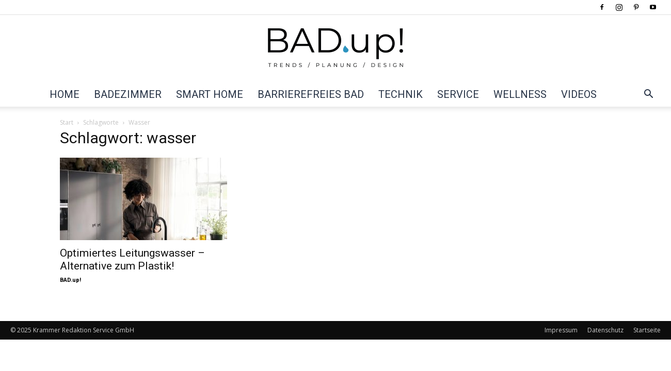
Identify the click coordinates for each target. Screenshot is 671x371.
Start (66, 122)
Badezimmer (128, 94)
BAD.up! (70, 280)
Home (64, 94)
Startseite (647, 330)
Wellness (520, 94)
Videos (579, 94)
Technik (400, 94)
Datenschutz (605, 330)
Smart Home (209, 94)
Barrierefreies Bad (311, 94)
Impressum (561, 330)
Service (458, 94)
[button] (648, 94)
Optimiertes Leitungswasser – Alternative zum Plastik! (132, 259)
